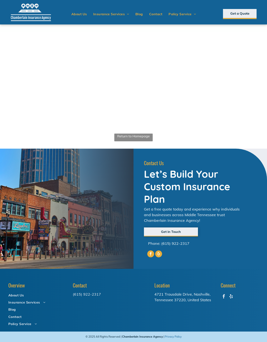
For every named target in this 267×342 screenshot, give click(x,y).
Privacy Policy (173, 336)
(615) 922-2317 (175, 243)
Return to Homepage (133, 136)
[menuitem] (79, 14)
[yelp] (158, 254)
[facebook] (150, 254)
